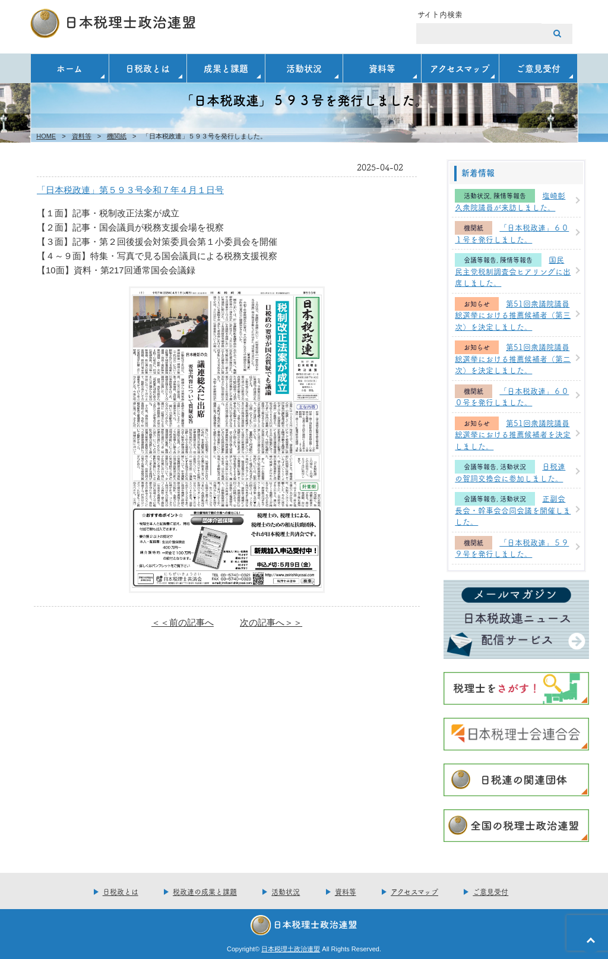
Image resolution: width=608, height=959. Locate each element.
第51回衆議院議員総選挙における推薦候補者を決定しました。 (513, 434)
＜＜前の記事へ (182, 622)
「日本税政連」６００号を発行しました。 (512, 396)
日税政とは (147, 68)
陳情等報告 (509, 195)
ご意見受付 (538, 68)
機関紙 (116, 136)
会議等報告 (480, 259)
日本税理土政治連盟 (290, 948)
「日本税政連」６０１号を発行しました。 (512, 233)
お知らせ (477, 303)
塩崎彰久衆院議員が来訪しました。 (510, 201)
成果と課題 (226, 68)
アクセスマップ (460, 68)
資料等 (382, 68)
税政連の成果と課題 (205, 892)
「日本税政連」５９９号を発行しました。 (512, 548)
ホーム (69, 68)
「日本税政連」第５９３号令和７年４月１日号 (130, 190)
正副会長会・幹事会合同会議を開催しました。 (513, 509)
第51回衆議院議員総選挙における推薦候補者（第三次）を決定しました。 (513, 315)
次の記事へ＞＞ (271, 622)
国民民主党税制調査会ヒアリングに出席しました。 (513, 271)
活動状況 (304, 68)
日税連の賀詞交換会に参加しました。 (510, 471)
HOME (46, 136)
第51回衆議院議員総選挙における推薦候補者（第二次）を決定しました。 (513, 358)
